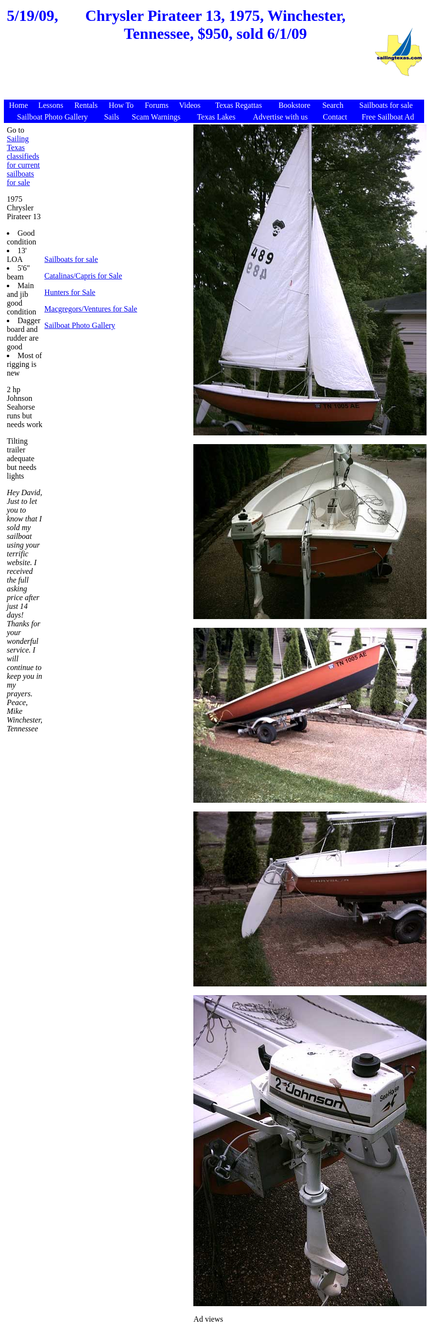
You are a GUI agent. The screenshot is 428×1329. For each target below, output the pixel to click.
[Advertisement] (189, 76)
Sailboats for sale (71, 259)
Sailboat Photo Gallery (79, 325)
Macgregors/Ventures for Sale (90, 309)
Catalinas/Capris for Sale (83, 276)
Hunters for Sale (69, 292)
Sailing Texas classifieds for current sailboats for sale (23, 161)
